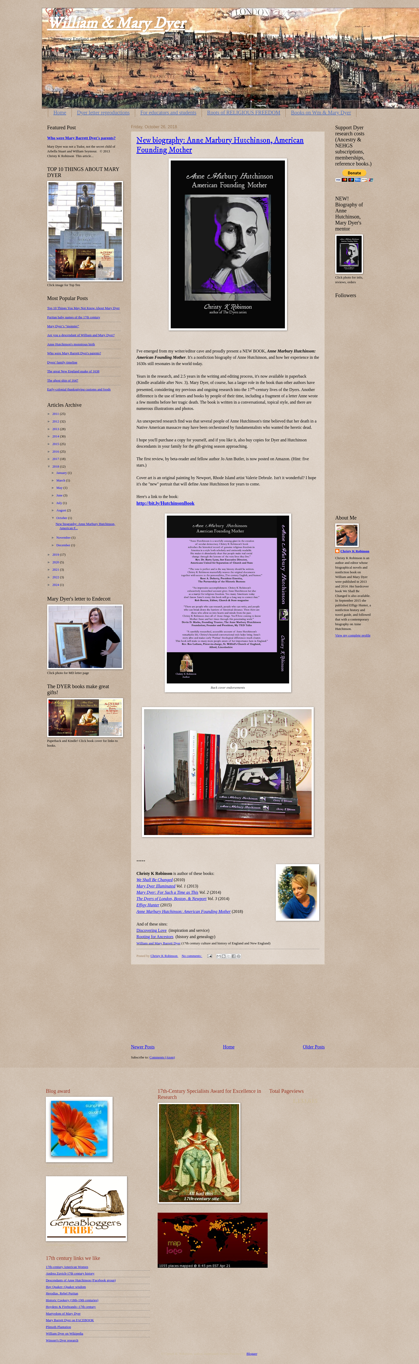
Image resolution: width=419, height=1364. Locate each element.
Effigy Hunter (147, 905)
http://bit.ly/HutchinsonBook (165, 503)
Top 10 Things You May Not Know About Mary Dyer (83, 308)
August (61, 510)
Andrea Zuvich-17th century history (70, 1273)
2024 (56, 585)
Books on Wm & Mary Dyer (321, 112)
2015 (56, 444)
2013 (56, 429)
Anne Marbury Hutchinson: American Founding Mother (183, 911)
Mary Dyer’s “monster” (63, 326)
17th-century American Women (67, 1267)
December (63, 545)
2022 (56, 577)
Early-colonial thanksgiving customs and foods (79, 389)
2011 (56, 414)
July (59, 503)
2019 (56, 555)
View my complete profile (353, 635)
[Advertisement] (228, 1004)
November (63, 537)
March (61, 480)
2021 (56, 569)
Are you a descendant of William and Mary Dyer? (80, 335)
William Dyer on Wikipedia (64, 1333)
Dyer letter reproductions (103, 112)
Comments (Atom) (162, 1057)
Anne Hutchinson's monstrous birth (71, 344)
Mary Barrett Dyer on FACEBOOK (70, 1320)
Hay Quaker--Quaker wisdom (66, 1287)
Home (59, 112)
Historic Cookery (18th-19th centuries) (72, 1300)
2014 (56, 436)
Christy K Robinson (354, 551)
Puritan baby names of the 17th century (73, 317)
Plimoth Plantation (58, 1327)
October (62, 518)
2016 (56, 451)
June (59, 495)
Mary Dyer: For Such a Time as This (167, 892)
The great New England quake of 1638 (73, 371)
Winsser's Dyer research (62, 1340)
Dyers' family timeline (62, 362)
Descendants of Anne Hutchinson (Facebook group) (81, 1280)
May (59, 488)
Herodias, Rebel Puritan (62, 1293)
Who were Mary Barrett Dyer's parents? (81, 138)
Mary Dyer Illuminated (155, 886)
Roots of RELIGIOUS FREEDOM (243, 112)
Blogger (251, 1354)
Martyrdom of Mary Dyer (63, 1313)
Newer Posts (143, 1047)
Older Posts (314, 1047)
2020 (56, 562)
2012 (56, 421)
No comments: (192, 956)
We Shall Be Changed (154, 880)
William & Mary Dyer (116, 23)
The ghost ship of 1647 (62, 380)
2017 (56, 459)
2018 (56, 466)
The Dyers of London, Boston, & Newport (171, 898)
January (62, 473)
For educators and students (168, 112)
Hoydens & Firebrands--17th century (71, 1307)
